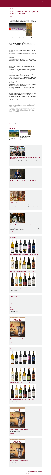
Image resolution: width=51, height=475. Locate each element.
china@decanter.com (19, 110)
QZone (15, 118)
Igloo (41, 471)
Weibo (9, 118)
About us (45, 1)
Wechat (11, 118)
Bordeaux (11, 298)
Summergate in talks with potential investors (25, 137)
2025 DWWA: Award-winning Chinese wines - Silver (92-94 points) (22, 271)
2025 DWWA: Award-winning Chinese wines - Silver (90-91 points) (22, 288)
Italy (11, 305)
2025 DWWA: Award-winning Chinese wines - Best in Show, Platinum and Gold (24, 254)
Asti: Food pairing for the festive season (18, 202)
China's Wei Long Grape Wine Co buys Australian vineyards (13, 138)
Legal (36, 471)
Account (48, 1)
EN (40, 1)
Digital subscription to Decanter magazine (19, 338)
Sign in (10, 123)
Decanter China (25, 3)
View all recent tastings (14, 290)
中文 (42, 1)
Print (22, 118)
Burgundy (12, 303)
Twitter (19, 118)
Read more (12, 186)
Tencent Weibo (13, 118)
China (11, 300)
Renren (17, 118)
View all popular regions (14, 311)
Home (10, 8)
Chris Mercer (12, 16)
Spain (11, 307)
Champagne (12, 309)
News (12, 8)
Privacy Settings (27, 473)
